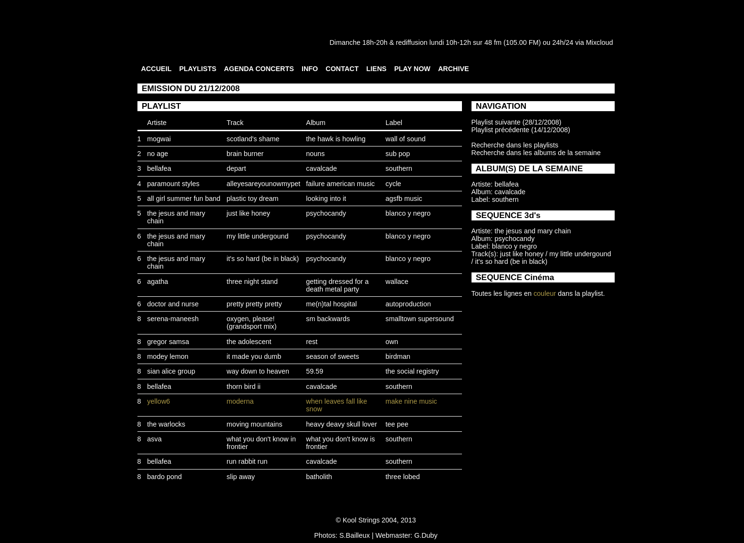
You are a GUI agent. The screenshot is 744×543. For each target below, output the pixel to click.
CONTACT (341, 69)
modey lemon (167, 356)
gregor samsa (168, 341)
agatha (157, 281)
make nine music (411, 401)
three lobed (403, 476)
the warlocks (166, 424)
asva (154, 439)
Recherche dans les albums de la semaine (536, 153)
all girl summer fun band (183, 198)
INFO (310, 69)
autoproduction (408, 304)
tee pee (397, 424)
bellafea (159, 168)
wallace (397, 281)
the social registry (412, 371)
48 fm (493, 42)
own (392, 341)
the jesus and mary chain (532, 231)
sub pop (398, 153)
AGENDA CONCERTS (259, 69)
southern (399, 168)
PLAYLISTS (197, 69)
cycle (393, 184)
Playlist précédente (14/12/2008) (521, 130)
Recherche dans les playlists (515, 145)
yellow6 (158, 401)
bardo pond (164, 476)
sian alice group (171, 371)
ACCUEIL (156, 69)
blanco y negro (408, 213)
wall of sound (406, 139)
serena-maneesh (173, 319)
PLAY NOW (412, 69)
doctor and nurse (173, 304)
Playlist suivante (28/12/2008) (517, 122)
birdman (398, 356)
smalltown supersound (420, 319)
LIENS (377, 69)
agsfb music (404, 198)
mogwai (159, 139)
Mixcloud (599, 42)
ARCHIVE (453, 69)
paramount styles (173, 184)
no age (157, 153)
